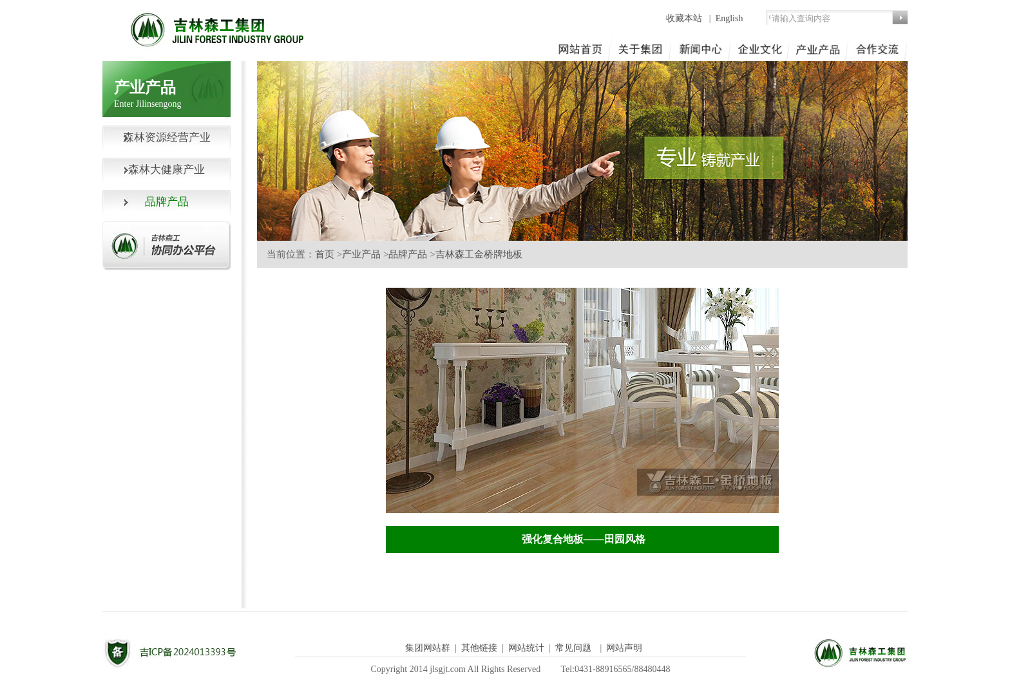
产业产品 (361, 254)
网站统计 (526, 648)
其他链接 (479, 648)
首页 (324, 254)
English (729, 18)
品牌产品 (407, 254)
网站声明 (624, 648)
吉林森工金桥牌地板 (478, 254)
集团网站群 (427, 648)
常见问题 (573, 648)
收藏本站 (685, 18)
